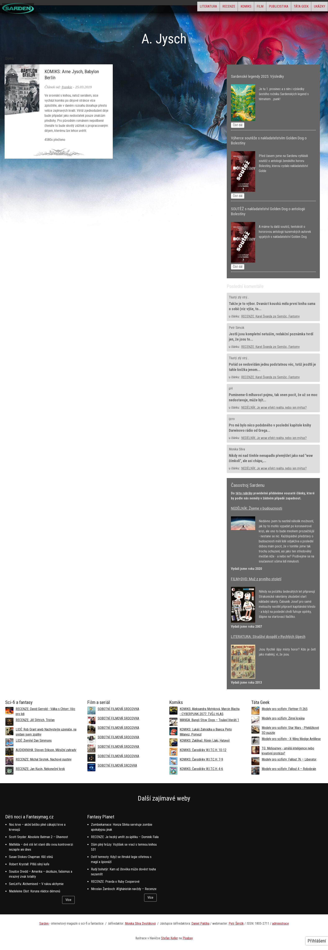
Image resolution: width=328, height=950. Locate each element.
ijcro (232, 419)
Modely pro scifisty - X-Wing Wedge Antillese (291, 739)
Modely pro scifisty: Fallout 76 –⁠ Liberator (289, 759)
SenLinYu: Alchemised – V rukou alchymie (36, 884)
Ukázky (316, 7)
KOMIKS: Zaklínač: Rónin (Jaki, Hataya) (205, 741)
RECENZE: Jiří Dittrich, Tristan (35, 720)
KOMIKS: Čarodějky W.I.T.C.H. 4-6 (201, 769)
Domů (9, 58)
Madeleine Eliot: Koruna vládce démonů (34, 891)
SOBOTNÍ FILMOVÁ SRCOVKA (117, 765)
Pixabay (188, 938)
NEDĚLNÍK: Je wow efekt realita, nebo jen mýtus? (274, 408)
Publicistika (264, 7)
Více (68, 900)
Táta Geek (292, 7)
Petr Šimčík (236, 923)
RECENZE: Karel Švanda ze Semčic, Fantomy (270, 316)
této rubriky (244, 493)
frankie (67, 87)
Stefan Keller (169, 938)
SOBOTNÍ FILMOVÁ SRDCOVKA (118, 709)
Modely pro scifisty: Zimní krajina (283, 718)
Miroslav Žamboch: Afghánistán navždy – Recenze (123, 889)
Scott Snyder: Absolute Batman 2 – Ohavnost (38, 837)
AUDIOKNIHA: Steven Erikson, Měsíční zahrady (46, 750)
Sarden (44, 923)
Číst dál (237, 125)
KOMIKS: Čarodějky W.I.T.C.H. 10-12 (203, 750)
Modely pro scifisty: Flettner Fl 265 (285, 709)
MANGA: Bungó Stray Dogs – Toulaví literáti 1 (209, 720)
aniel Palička (201, 923)
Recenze (198, 7)
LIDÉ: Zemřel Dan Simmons (34, 741)
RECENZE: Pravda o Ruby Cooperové (115, 882)
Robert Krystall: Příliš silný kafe (29, 864)
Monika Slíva (237, 449)
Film (240, 7)
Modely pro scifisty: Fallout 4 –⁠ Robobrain (289, 769)
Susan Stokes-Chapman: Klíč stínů (31, 857)
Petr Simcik (236, 328)
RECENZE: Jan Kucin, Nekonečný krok (40, 769)
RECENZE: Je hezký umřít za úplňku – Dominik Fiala (125, 837)
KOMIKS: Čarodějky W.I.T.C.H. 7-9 (201, 759)
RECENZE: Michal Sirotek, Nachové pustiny (44, 759)
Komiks (221, 7)
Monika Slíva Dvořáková (140, 923)
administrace (280, 923)
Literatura (172, 7)
